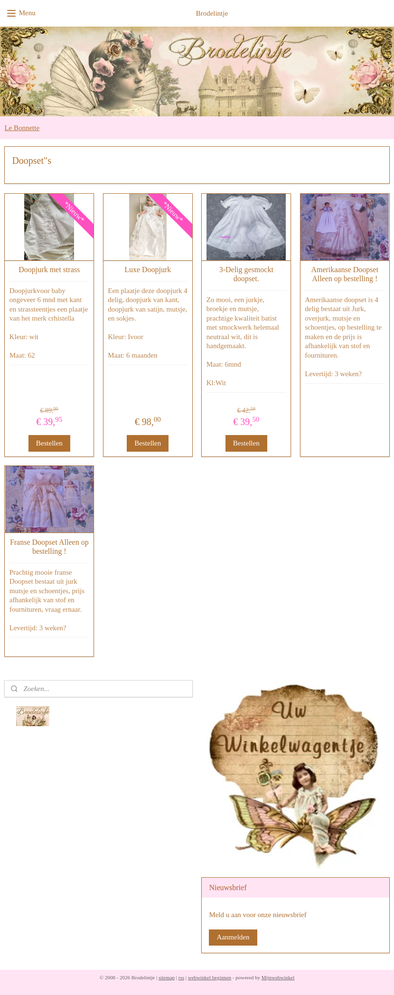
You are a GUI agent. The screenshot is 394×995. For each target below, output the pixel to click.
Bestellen (49, 443)
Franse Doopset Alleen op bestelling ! (49, 546)
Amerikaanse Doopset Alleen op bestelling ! (344, 274)
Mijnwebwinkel (278, 977)
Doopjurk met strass (49, 269)
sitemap (167, 977)
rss (181, 977)
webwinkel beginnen (209, 977)
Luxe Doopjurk (147, 269)
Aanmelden (232, 937)
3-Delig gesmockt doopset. (246, 274)
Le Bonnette (21, 128)
